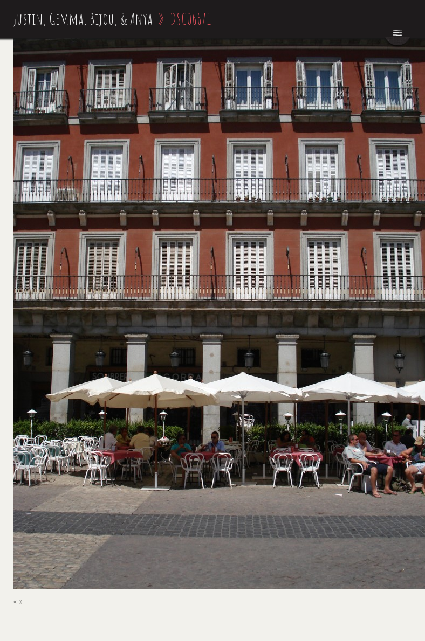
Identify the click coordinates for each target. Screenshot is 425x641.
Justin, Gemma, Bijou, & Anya (83, 19)
